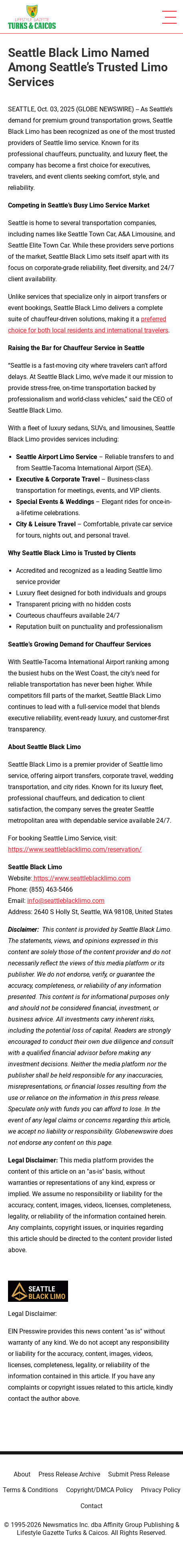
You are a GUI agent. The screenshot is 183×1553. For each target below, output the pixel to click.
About (22, 1474)
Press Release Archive (69, 1474)
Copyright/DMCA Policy (99, 1490)
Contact (91, 1506)
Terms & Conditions (30, 1490)
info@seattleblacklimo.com (66, 900)
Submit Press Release (138, 1474)
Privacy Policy (161, 1490)
